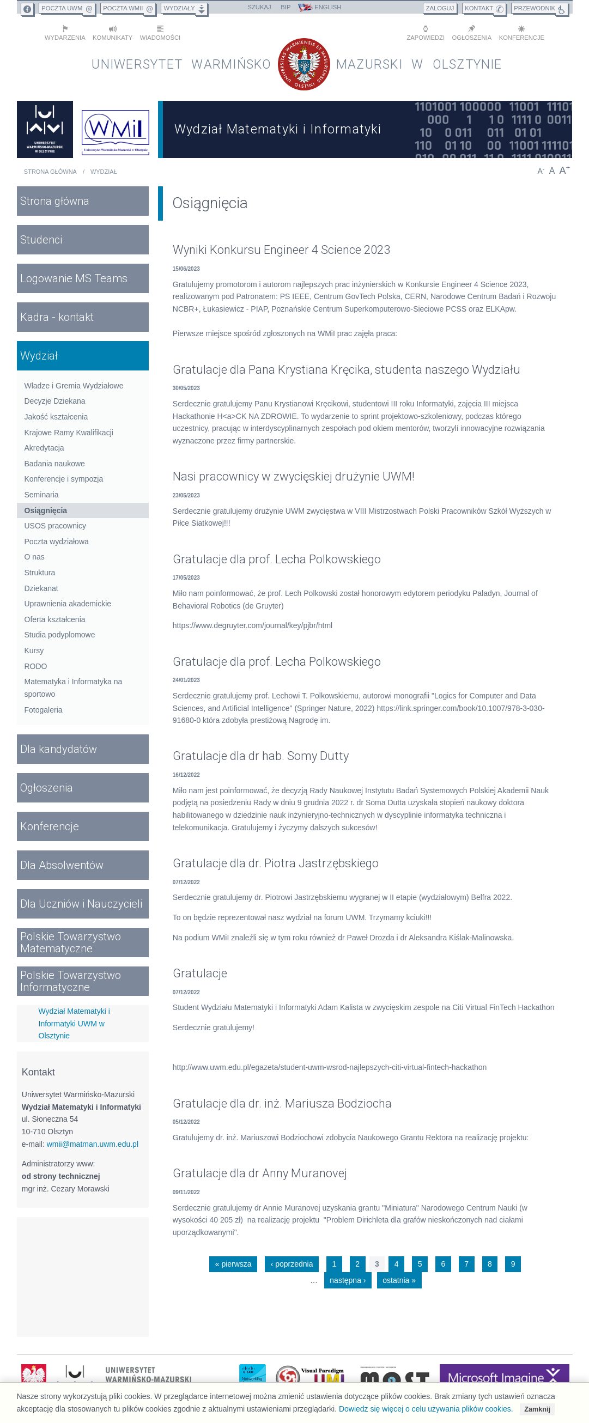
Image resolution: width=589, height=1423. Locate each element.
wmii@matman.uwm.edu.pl (92, 1143)
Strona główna (50, 171)
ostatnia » (399, 1279)
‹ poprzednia (292, 1263)
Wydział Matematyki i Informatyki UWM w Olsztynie (74, 1022)
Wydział (103, 171)
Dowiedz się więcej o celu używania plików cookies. (426, 1408)
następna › (348, 1279)
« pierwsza (233, 1263)
